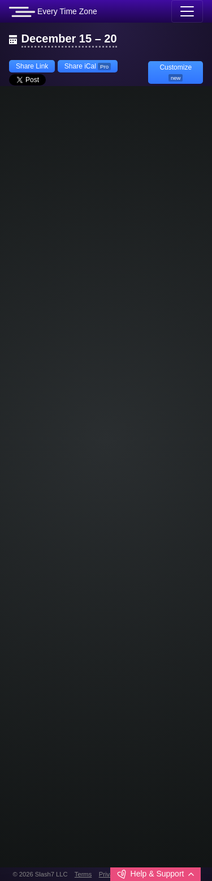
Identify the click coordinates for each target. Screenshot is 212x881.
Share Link (32, 66)
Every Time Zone (53, 12)
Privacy (109, 874)
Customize (175, 72)
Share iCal (87, 66)
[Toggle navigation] (187, 11)
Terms (83, 874)
